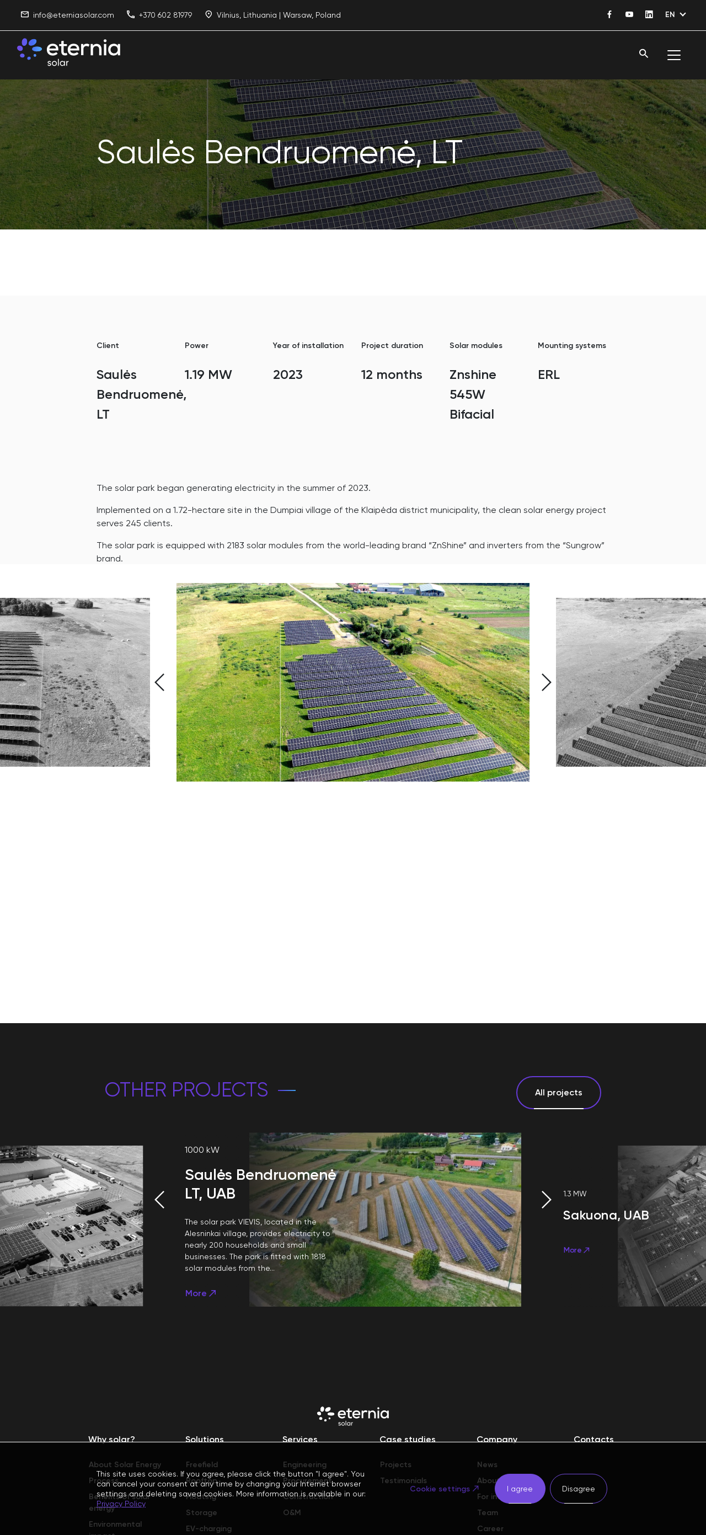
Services (300, 1439)
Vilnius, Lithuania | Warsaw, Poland (273, 15)
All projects (558, 1092)
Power (196, 345)
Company (497, 1439)
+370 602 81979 (159, 15)
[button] (132, 682)
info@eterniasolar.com (67, 15)
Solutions (204, 1439)
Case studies (407, 1439)
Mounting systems (572, 345)
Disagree (578, 1488)
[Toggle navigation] (674, 55)
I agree (520, 1488)
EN (670, 14)
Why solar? (111, 1439)
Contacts (594, 1439)
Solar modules (476, 345)
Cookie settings (440, 1489)
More (201, 1293)
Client (108, 345)
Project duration (392, 345)
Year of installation (308, 345)
